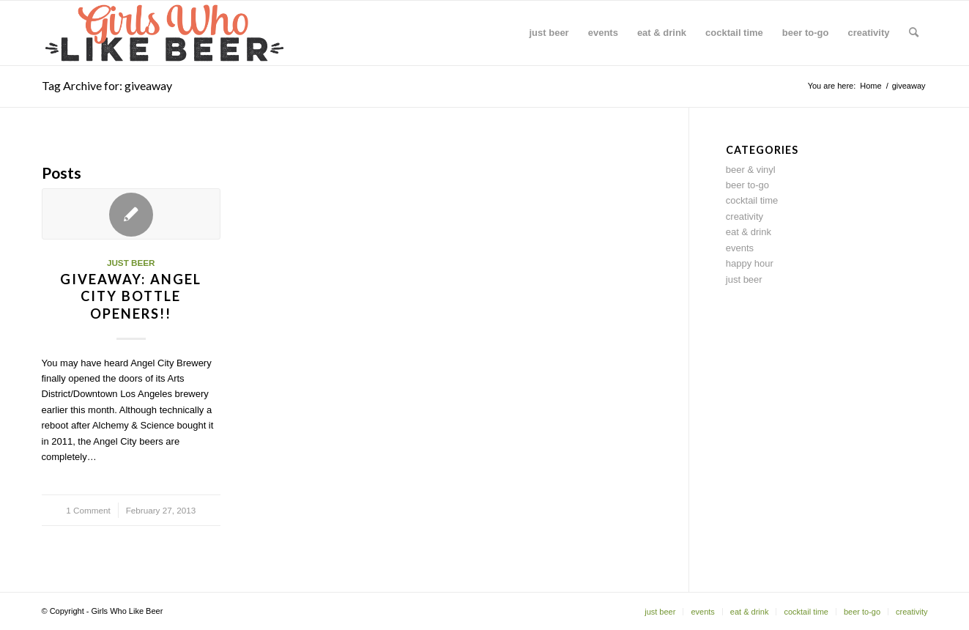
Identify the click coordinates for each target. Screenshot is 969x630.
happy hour (749, 263)
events (740, 247)
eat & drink (748, 231)
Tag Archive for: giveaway (107, 85)
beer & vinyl (751, 169)
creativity (744, 216)
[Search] (913, 33)
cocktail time (752, 200)
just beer (131, 262)
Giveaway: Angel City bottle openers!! (130, 296)
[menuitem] (549, 33)
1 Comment (88, 510)
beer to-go (747, 184)
